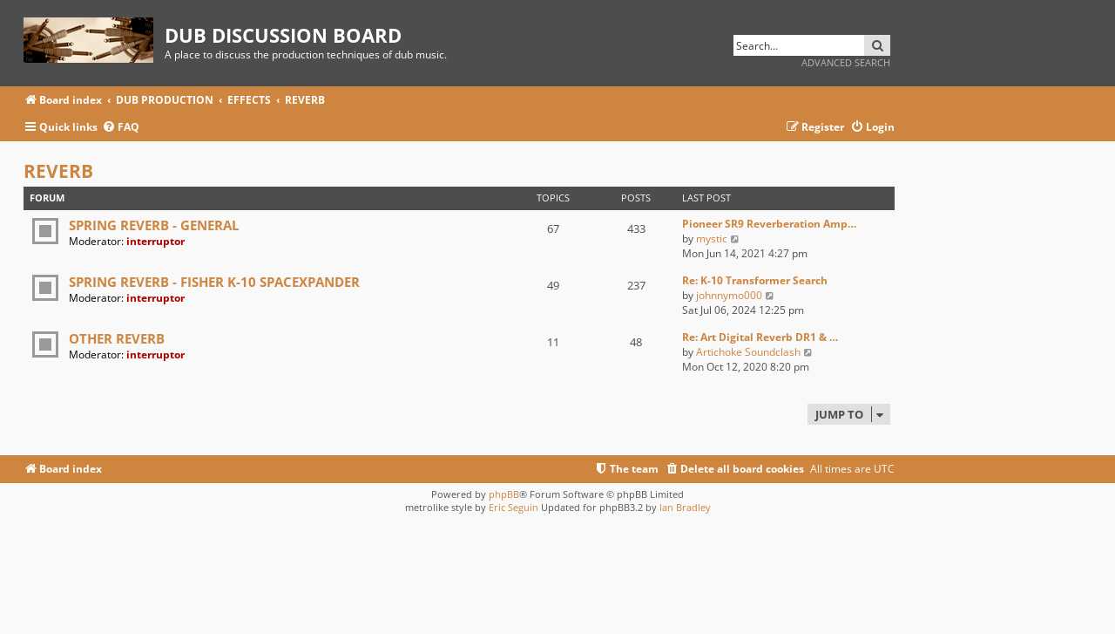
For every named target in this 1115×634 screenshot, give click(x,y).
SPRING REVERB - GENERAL (154, 225)
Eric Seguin (513, 507)
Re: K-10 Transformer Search (755, 280)
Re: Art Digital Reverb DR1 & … (760, 337)
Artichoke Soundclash (748, 351)
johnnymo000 (729, 295)
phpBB (504, 494)
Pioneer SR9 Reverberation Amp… (769, 223)
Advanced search (845, 62)
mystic (711, 238)
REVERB (58, 171)
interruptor (155, 241)
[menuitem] (120, 128)
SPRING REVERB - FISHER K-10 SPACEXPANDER (214, 281)
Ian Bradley (685, 507)
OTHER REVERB (117, 338)
